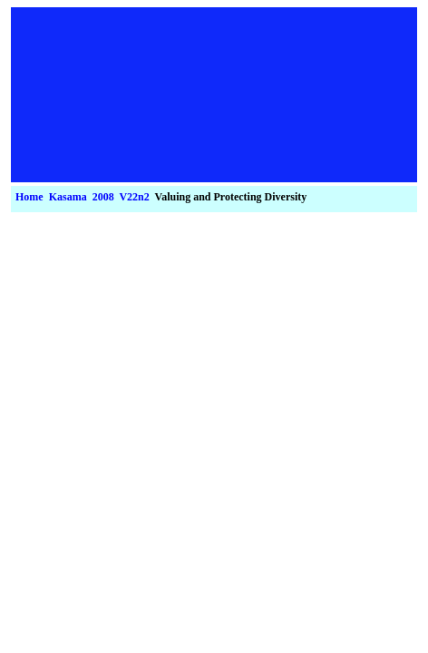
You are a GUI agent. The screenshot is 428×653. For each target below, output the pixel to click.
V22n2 (134, 196)
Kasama (68, 196)
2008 (103, 196)
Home (29, 196)
